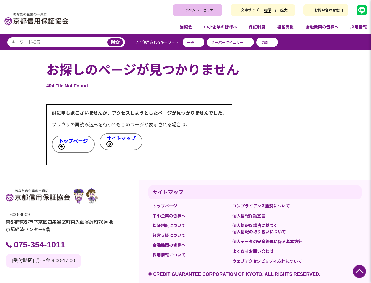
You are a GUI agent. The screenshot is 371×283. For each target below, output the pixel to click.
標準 (267, 10)
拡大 (284, 10)
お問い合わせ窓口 (328, 10)
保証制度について (169, 225)
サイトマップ (121, 138)
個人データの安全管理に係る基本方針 (267, 241)
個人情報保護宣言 (248, 216)
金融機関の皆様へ (169, 245)
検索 (115, 42)
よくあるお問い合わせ (253, 251)
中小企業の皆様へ (169, 216)
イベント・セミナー (201, 10)
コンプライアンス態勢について (261, 206)
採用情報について (169, 255)
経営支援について (169, 235)
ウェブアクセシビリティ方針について (267, 261)
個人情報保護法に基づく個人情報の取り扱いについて (259, 228)
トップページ (73, 141)
